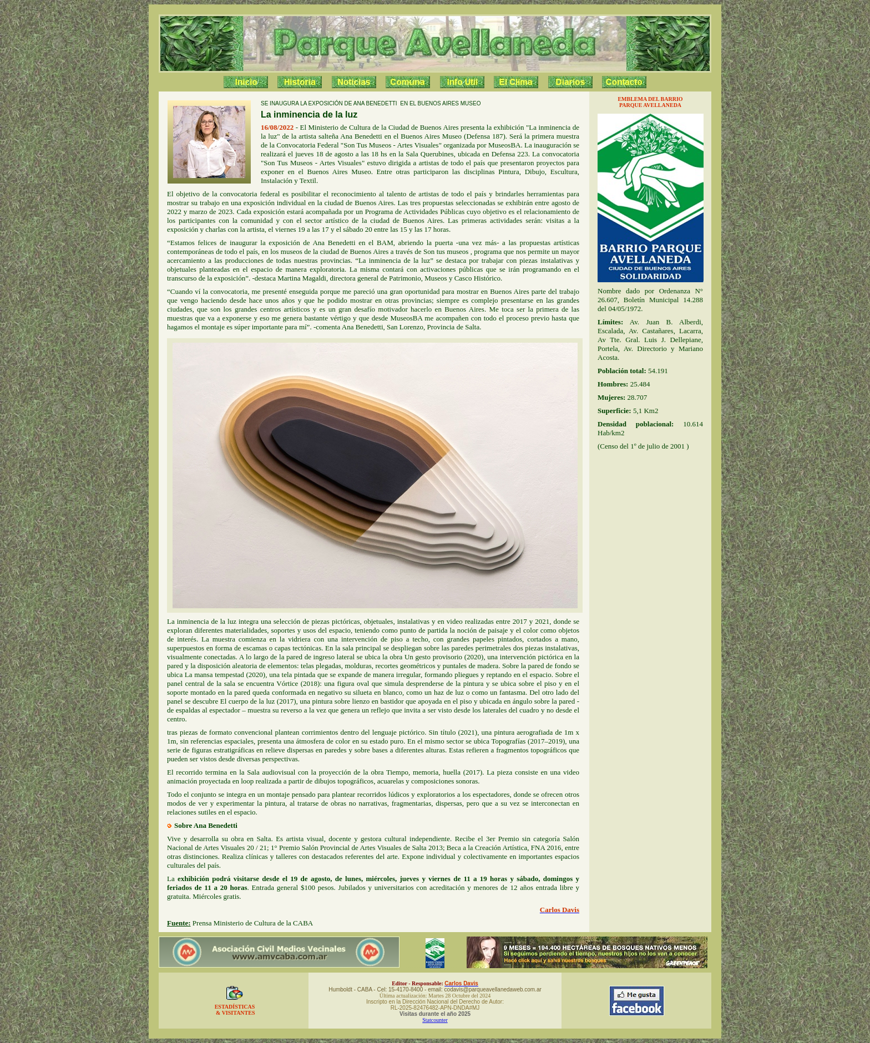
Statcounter (435, 1020)
